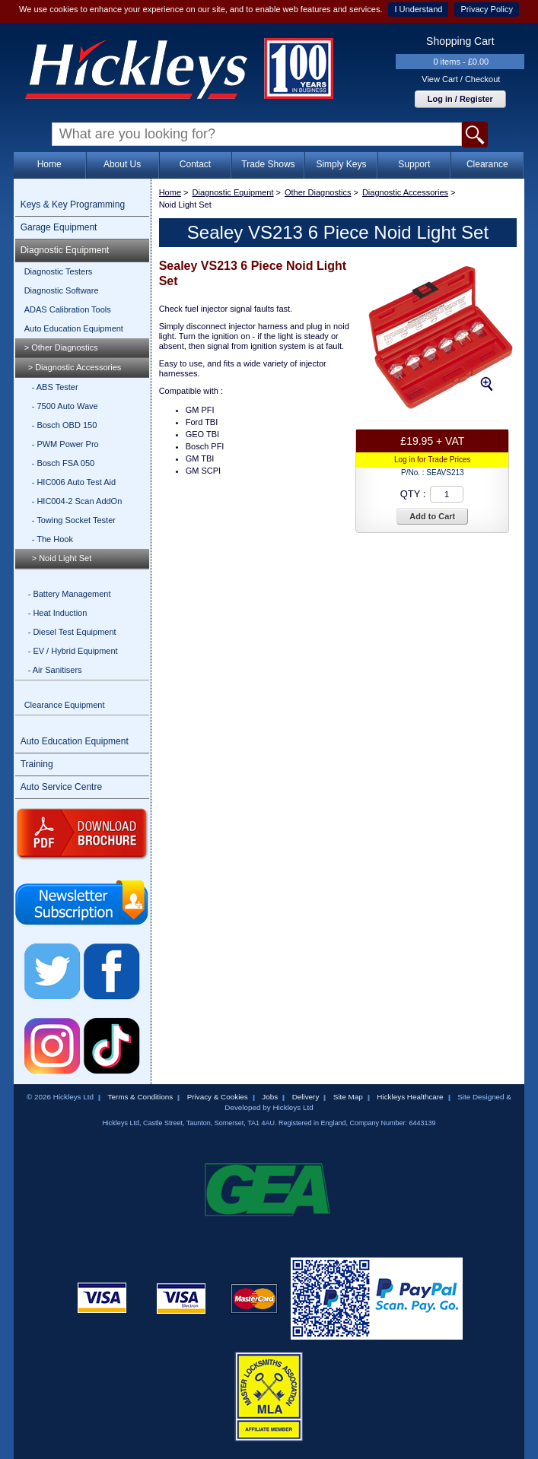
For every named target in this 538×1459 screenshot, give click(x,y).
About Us (122, 164)
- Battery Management (69, 593)
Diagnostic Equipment (65, 250)
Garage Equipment (59, 227)
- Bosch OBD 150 (64, 425)
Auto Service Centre (61, 787)
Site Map (348, 1097)
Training (37, 764)
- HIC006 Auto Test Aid (74, 482)
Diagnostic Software (61, 290)
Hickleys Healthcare (410, 1097)
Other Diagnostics (318, 192)
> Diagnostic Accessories (75, 367)
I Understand (418, 9)
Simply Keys (341, 164)
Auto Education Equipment (73, 328)
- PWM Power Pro (65, 444)
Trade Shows (267, 164)
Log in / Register (460, 98)
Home (49, 164)
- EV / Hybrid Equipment (73, 650)
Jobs (270, 1097)
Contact (195, 164)
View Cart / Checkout (461, 79)
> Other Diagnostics (61, 347)
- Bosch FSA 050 (63, 463)
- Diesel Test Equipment (72, 631)
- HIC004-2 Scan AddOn (77, 501)
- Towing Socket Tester (74, 520)
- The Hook (52, 539)
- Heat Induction (58, 612)
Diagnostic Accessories (405, 192)
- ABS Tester (55, 387)
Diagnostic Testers (58, 271)
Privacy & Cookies (217, 1097)
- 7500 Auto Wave (65, 406)
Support (414, 164)
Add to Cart (432, 516)
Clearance (487, 164)
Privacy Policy (486, 9)
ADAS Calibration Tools (67, 309)
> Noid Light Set (62, 558)
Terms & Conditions (140, 1097)
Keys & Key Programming (73, 204)
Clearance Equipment (64, 704)
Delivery (306, 1097)
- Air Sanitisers (55, 669)
